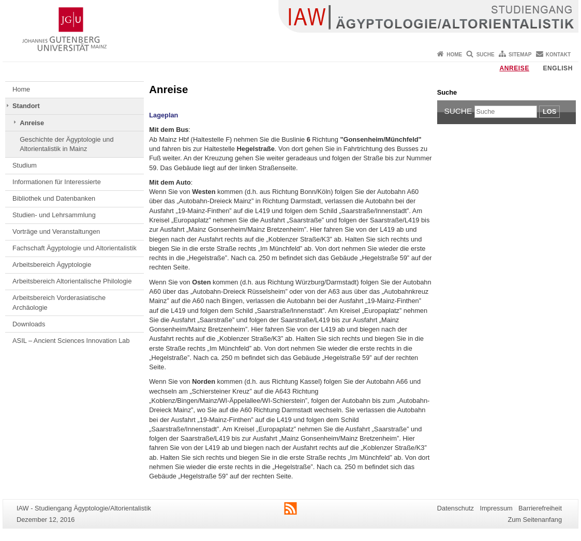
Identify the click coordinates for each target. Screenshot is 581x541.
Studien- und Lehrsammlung (54, 215)
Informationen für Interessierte (56, 182)
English (558, 68)
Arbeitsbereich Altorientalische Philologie (71, 281)
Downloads (28, 324)
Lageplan (163, 115)
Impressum (496, 508)
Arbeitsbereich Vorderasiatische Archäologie (59, 302)
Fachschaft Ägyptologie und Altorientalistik (74, 248)
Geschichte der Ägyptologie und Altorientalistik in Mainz (66, 144)
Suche (485, 54)
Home (454, 54)
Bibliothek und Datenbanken (53, 198)
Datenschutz (455, 508)
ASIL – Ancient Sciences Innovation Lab (70, 340)
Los (549, 111)
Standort (26, 106)
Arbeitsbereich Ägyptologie (51, 264)
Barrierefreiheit (540, 508)
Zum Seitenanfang (535, 519)
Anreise (514, 68)
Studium (24, 165)
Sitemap (520, 54)
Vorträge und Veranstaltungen (56, 231)
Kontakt (558, 54)
